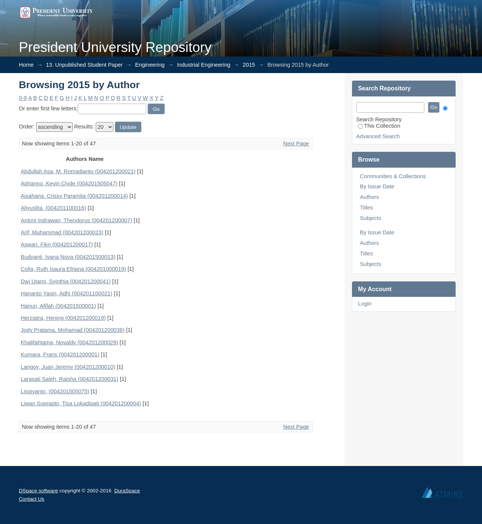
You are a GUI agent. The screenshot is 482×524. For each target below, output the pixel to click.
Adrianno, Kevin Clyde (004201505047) (69, 183)
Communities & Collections (393, 176)
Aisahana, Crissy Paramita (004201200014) (74, 196)
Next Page (296, 144)
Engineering (149, 65)
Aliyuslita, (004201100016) (53, 208)
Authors (369, 197)
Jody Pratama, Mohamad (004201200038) (72, 330)
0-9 (23, 98)
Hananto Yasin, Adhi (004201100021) (66, 293)
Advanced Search (378, 136)
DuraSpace (127, 490)
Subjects (370, 218)
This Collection (379, 126)
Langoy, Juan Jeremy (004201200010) (68, 367)
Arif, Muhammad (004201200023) (62, 232)
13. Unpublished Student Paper (84, 65)
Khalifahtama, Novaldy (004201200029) (69, 342)
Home (26, 65)
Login (365, 304)
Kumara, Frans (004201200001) (60, 354)
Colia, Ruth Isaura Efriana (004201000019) (73, 269)
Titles (366, 208)
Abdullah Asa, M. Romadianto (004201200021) (78, 171)
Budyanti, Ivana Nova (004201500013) (68, 257)
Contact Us (31, 499)
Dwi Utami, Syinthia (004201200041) (66, 281)
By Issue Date (377, 186)
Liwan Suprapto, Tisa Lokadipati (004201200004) (81, 403)
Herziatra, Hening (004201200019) (63, 318)
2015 (249, 65)
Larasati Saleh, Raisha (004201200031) (69, 379)
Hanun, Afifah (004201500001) (58, 306)
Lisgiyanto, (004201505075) (55, 391)
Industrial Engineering (204, 65)
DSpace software (38, 490)
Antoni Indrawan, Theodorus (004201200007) (76, 220)
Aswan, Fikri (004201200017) (57, 244)
